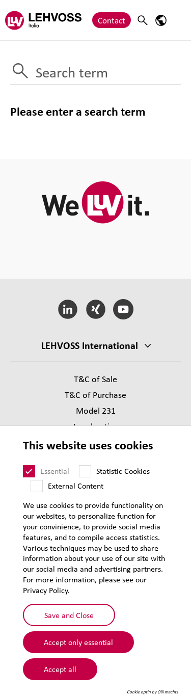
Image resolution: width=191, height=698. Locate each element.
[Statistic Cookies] (85, 471)
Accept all (60, 669)
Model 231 (96, 410)
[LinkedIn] (67, 309)
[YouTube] (124, 309)
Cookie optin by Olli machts (152, 691)
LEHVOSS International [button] (89, 345)
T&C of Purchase (95, 394)
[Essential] (29, 471)
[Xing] (95, 309)
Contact (111, 20)
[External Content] (37, 486)
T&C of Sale (95, 379)
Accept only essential (78, 642)
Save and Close (69, 615)
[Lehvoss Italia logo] (43, 20)
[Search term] (95, 73)
